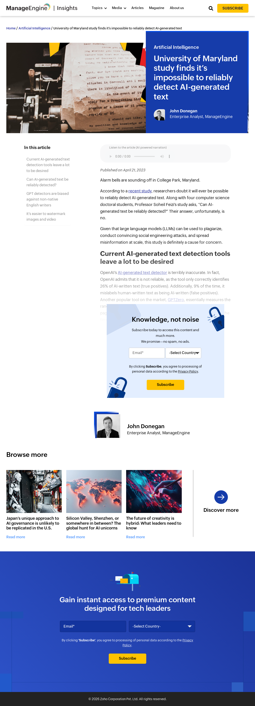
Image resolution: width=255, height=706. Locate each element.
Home (11, 28)
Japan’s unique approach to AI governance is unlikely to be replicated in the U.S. (32, 523)
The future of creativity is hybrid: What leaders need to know (153, 523)
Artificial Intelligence (34, 28)
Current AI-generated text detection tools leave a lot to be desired (48, 165)
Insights (67, 8)
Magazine (156, 8)
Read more (15, 537)
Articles (137, 8)
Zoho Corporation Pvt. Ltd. (119, 699)
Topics (97, 8)
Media (117, 8)
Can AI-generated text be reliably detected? (47, 182)
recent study (139, 191)
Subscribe (232, 8)
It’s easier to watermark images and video (45, 217)
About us (177, 8)
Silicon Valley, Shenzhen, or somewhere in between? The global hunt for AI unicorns (93, 523)
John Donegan (183, 111)
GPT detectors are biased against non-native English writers (47, 199)
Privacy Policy (188, 371)
